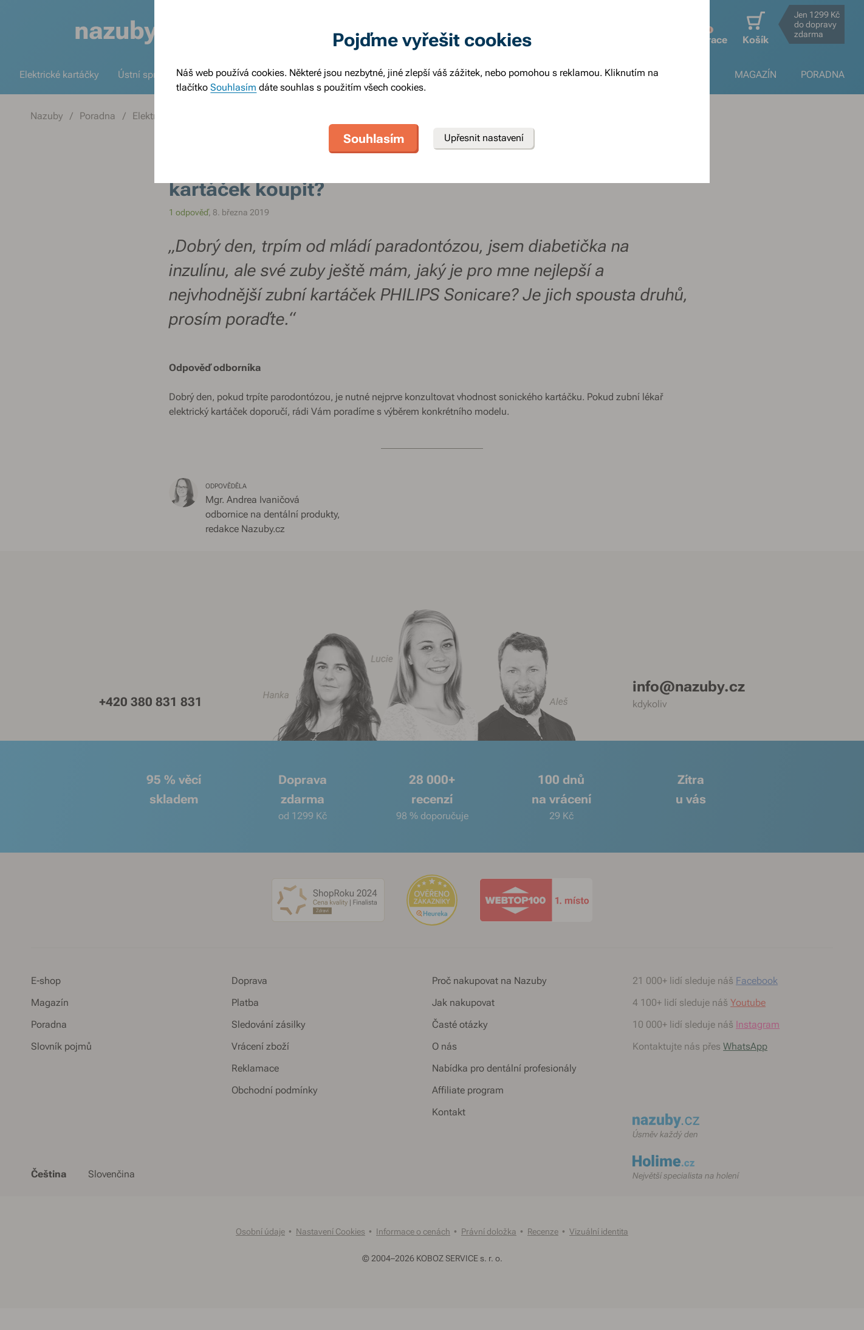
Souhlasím (233, 87)
